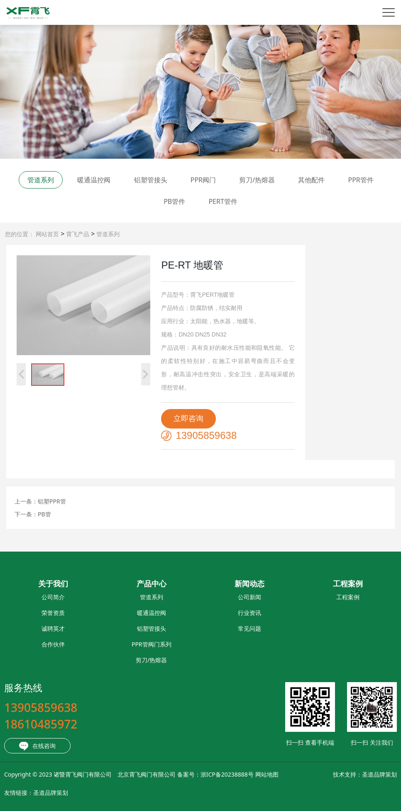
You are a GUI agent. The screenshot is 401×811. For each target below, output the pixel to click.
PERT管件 (222, 201)
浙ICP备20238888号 (187, 774)
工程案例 (308, 597)
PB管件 (174, 201)
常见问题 (210, 628)
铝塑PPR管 (52, 501)
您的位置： (19, 234)
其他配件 (311, 179)
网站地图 (227, 774)
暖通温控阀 (93, 179)
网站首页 (47, 234)
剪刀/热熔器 (257, 179)
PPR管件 (360, 179)
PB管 (44, 514)
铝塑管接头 (150, 179)
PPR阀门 (203, 179)
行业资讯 (210, 613)
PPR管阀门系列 (112, 644)
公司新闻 (210, 597)
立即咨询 (188, 418)
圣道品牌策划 (339, 774)
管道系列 (107, 234)
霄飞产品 (76, 234)
